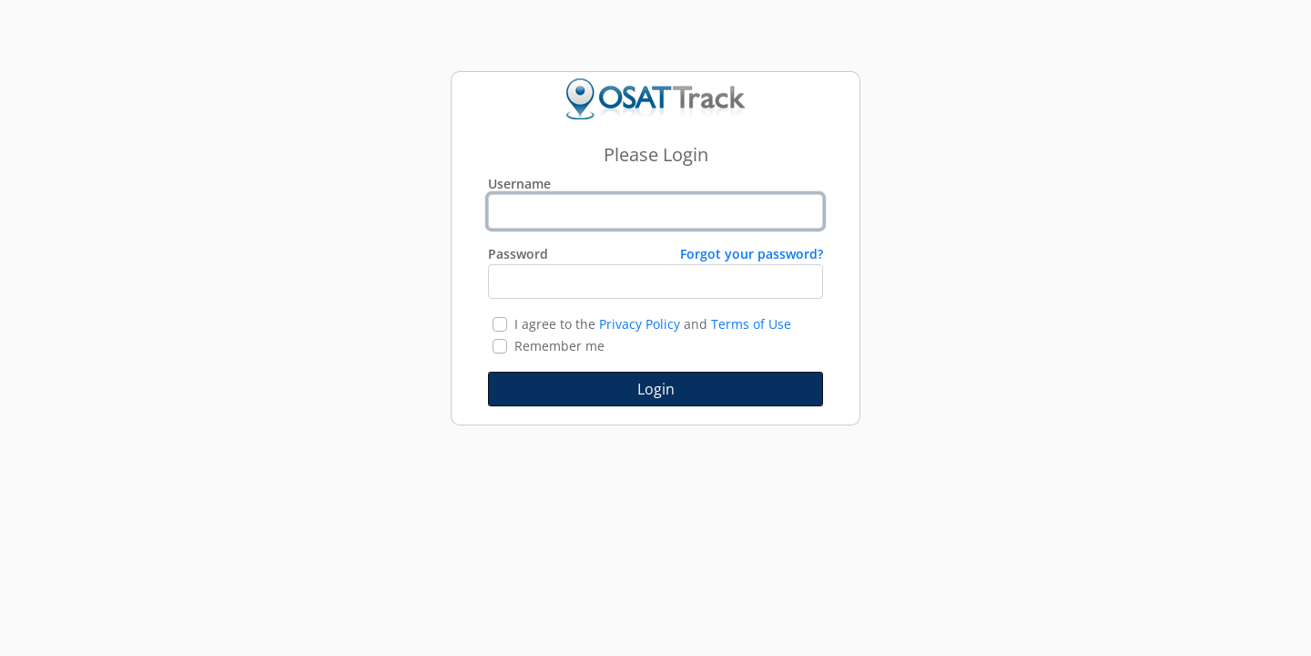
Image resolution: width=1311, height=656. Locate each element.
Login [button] (656, 389)
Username (519, 183)
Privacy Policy (639, 324)
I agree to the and (652, 324)
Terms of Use (751, 324)
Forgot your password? (751, 253)
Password (655, 253)
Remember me (559, 345)
